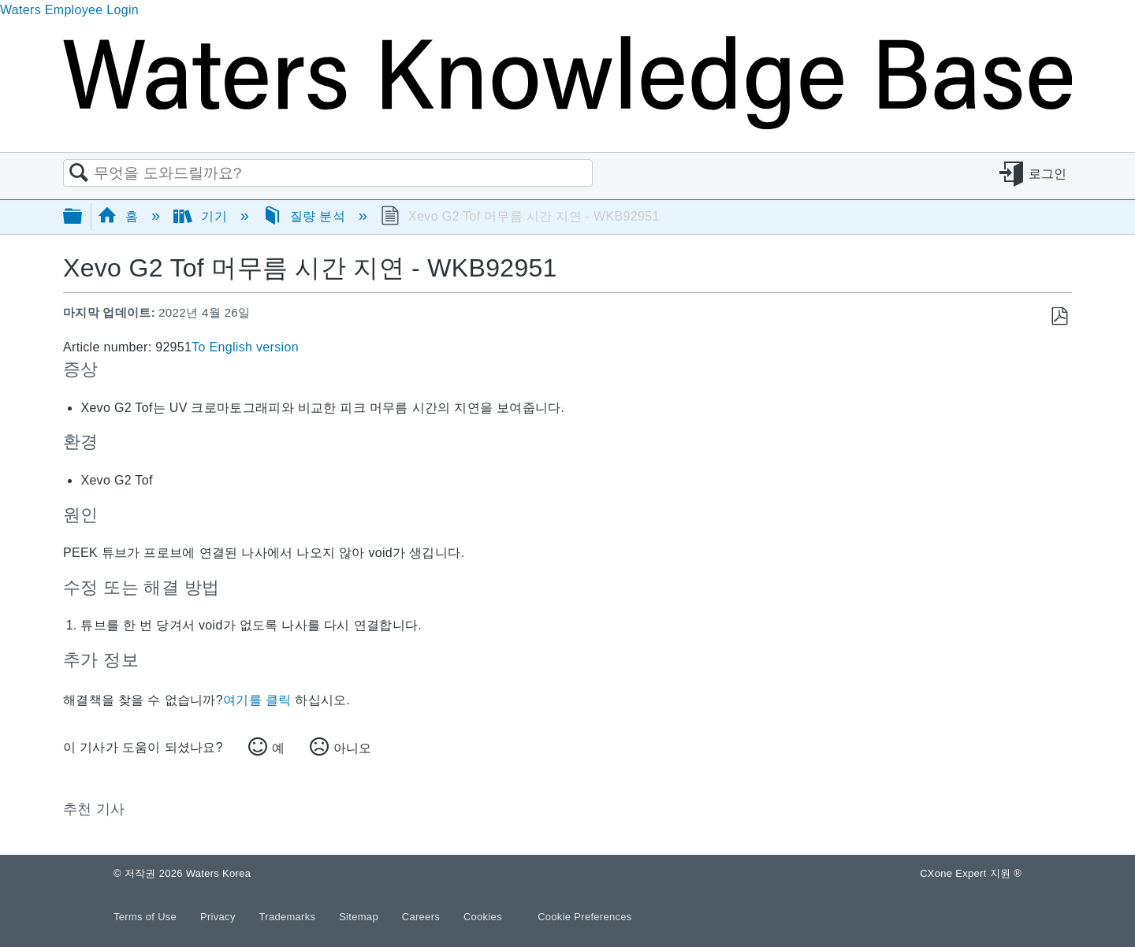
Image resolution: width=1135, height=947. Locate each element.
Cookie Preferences (585, 917)
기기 (202, 216)
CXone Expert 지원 (971, 873)
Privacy (219, 917)
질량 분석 (305, 216)
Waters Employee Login (69, 10)
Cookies (482, 917)
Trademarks (289, 917)
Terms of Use (147, 917)
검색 (79, 173)
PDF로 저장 (1059, 316)
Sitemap (360, 917)
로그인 (1048, 173)
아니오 (352, 748)
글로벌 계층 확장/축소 (83, 217)
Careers (422, 917)
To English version (245, 347)
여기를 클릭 (257, 700)
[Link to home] (567, 125)
